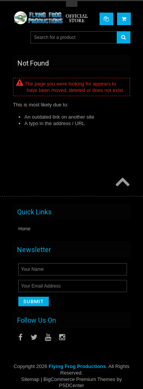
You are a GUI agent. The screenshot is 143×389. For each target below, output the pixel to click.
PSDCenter (71, 385)
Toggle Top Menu (71, 4)
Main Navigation (19, 37)
